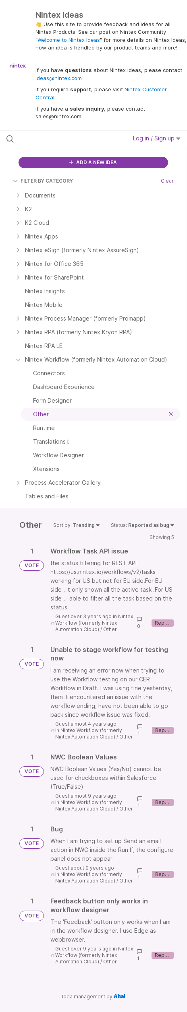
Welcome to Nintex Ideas (68, 40)
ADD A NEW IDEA (93, 162)
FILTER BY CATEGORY (43, 181)
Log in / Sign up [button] (157, 138)
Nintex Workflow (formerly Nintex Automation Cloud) (94, 622)
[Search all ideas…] (57, 139)
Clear (167, 181)
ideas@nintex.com (58, 78)
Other (110, 629)
